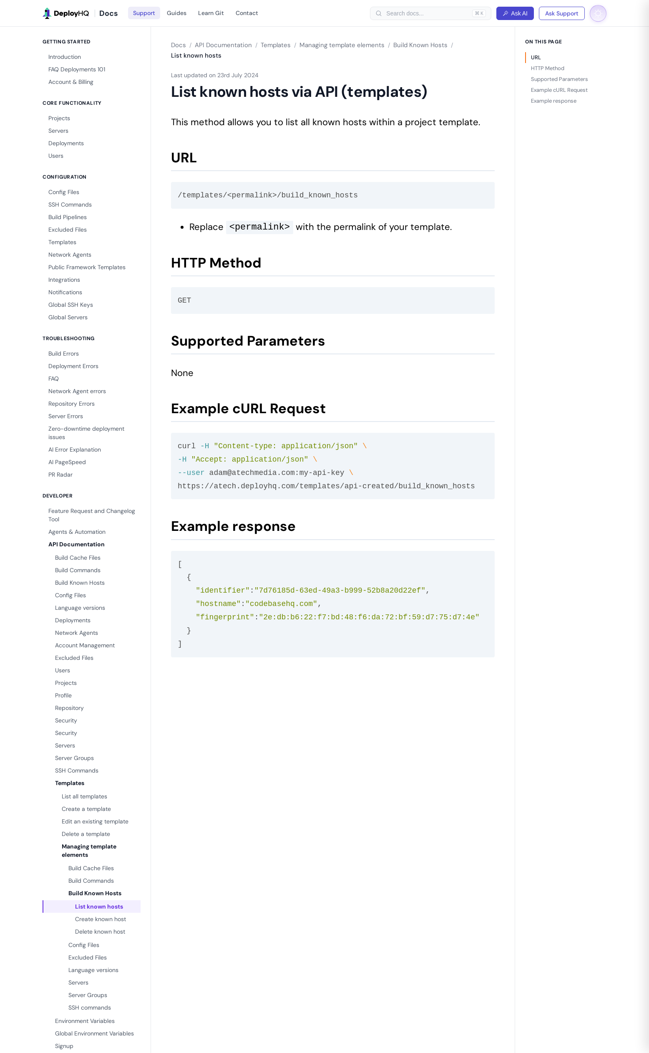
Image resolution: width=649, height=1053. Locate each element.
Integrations (64, 279)
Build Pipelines (67, 217)
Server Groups (74, 758)
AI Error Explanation (74, 449)
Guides (176, 13)
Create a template (86, 809)
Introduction (64, 57)
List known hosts (99, 906)
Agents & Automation (77, 531)
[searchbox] (427, 13)
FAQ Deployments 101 (76, 69)
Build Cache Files (78, 557)
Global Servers (68, 317)
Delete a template (86, 834)
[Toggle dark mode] (598, 13)
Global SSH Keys (70, 304)
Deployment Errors (73, 366)
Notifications (65, 292)
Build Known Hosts (80, 582)
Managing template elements (89, 851)
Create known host (100, 919)
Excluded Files (67, 229)
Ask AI (515, 13)
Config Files (63, 192)
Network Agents (69, 254)
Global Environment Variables (94, 1033)
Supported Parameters (559, 79)
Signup (64, 1046)
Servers (58, 130)
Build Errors (63, 353)
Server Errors (65, 416)
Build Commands (78, 570)
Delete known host (100, 931)
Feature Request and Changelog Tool (91, 515)
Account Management (85, 645)
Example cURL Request (559, 89)
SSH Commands (70, 204)
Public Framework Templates (87, 267)
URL (536, 57)
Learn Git (211, 13)
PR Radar (60, 474)
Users (55, 155)
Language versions (80, 607)
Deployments (66, 143)
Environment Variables (85, 1021)
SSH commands (89, 1007)
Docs (178, 45)
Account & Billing (70, 82)
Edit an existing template (95, 821)
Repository (69, 708)
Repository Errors (71, 403)
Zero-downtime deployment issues (86, 433)
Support (144, 13)
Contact (247, 13)
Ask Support (562, 13)
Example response (553, 100)
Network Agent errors (77, 391)
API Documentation (76, 544)
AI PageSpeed (67, 462)
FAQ (53, 378)
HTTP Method (547, 68)
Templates (62, 242)
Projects (59, 118)
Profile (63, 695)
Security (66, 720)
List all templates (84, 796)
